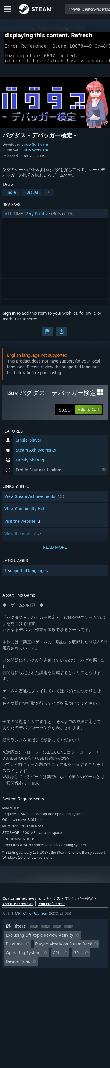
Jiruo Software (35, 147)
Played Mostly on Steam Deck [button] (63, 947)
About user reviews (17, 907)
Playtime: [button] (15, 947)
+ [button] (49, 195)
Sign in (9, 316)
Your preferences (51, 907)
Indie (11, 195)
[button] (55, 217)
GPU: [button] (78, 956)
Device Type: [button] (18, 964)
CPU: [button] (57, 956)
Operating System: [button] (23, 956)
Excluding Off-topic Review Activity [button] (39, 938)
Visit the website (23, 524)
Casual (31, 195)
